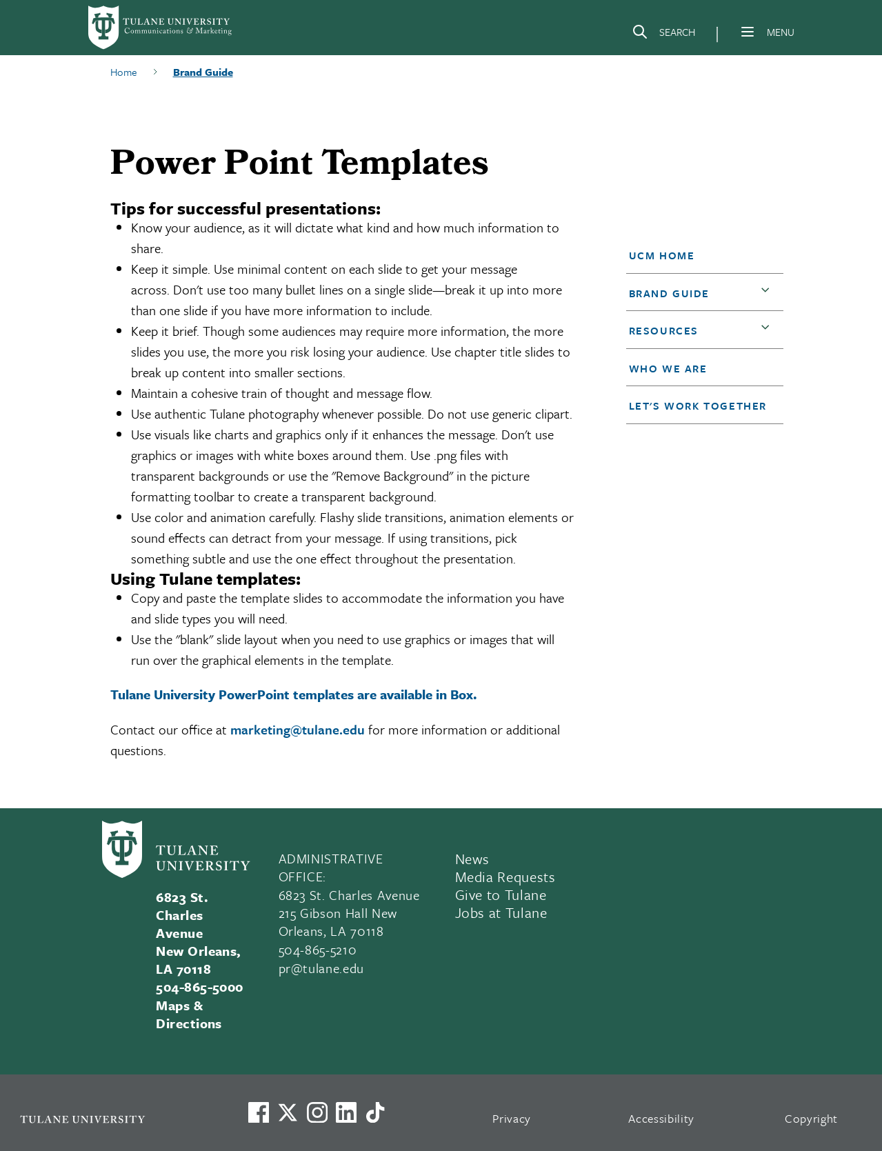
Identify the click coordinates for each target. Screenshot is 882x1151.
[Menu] (747, 31)
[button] (698, 255)
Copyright (811, 1118)
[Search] (663, 34)
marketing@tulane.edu (297, 729)
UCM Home (662, 255)
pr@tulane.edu (322, 968)
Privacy (511, 1118)
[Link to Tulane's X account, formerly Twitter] (287, 1112)
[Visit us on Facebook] (258, 1112)
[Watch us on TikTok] (375, 1112)
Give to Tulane (501, 894)
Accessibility (661, 1118)
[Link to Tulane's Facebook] (317, 1112)
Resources (664, 330)
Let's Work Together (698, 405)
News (472, 858)
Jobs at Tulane (501, 912)
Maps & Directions (189, 1014)
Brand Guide (669, 293)
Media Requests (505, 876)
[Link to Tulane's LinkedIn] (346, 1112)
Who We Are (668, 368)
